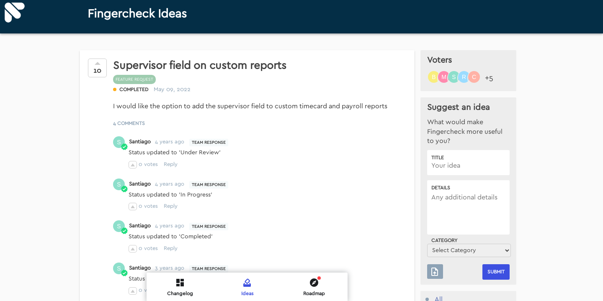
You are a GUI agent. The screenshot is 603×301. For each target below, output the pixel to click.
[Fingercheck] (14, 12)
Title (437, 157)
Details (440, 187)
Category (444, 240)
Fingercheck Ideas (137, 14)
